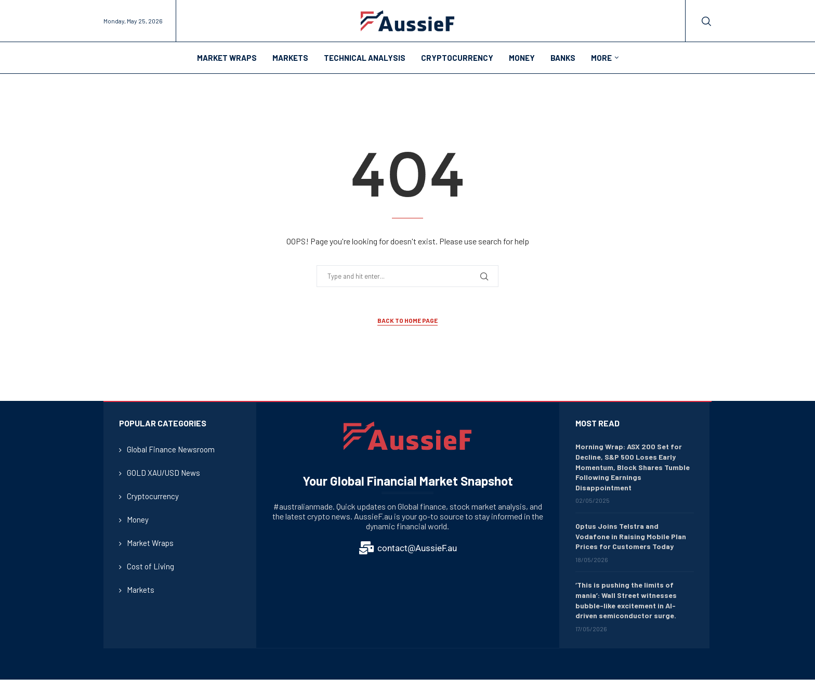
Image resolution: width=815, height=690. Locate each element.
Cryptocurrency (457, 57)
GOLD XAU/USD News (163, 472)
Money (522, 57)
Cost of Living (150, 566)
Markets (290, 57)
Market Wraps (227, 57)
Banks (562, 57)
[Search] (706, 21)
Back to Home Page (407, 320)
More (601, 57)
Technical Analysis (364, 57)
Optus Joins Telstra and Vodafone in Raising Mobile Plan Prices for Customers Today (630, 536)
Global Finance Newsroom (171, 449)
